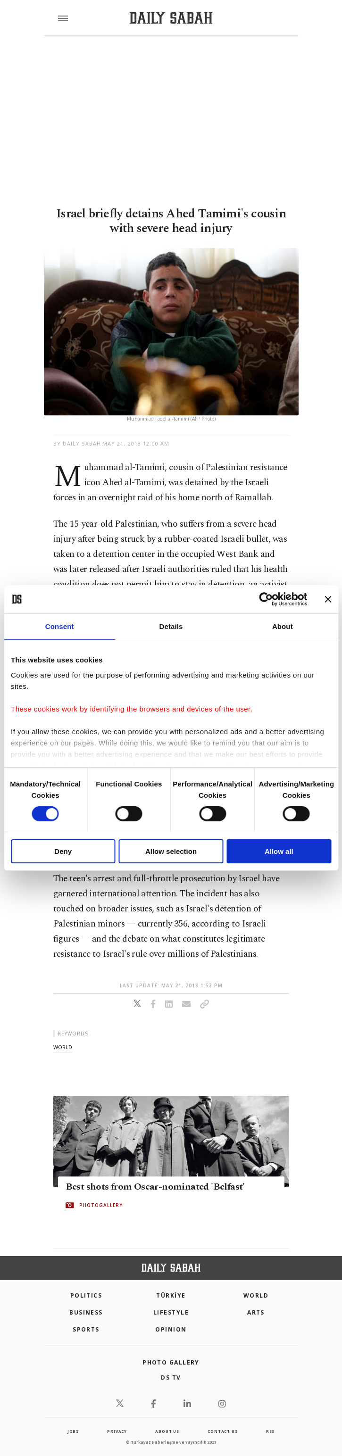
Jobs (73, 1431)
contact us (222, 1431)
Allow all (279, 851)
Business (86, 1312)
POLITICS (86, 1295)
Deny (63, 851)
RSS (270, 1431)
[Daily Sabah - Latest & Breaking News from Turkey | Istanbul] (171, 18)
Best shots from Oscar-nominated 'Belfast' (155, 1187)
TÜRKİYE (170, 1295)
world (62, 1047)
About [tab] (282, 626)
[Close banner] (328, 599)
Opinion (170, 1329)
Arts (256, 1312)
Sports (86, 1329)
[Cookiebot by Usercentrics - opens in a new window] (266, 599)
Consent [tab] (59, 626)
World (255, 1295)
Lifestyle (171, 1312)
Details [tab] (171, 626)
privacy (117, 1431)
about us (167, 1431)
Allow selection (171, 851)
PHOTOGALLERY (101, 1205)
